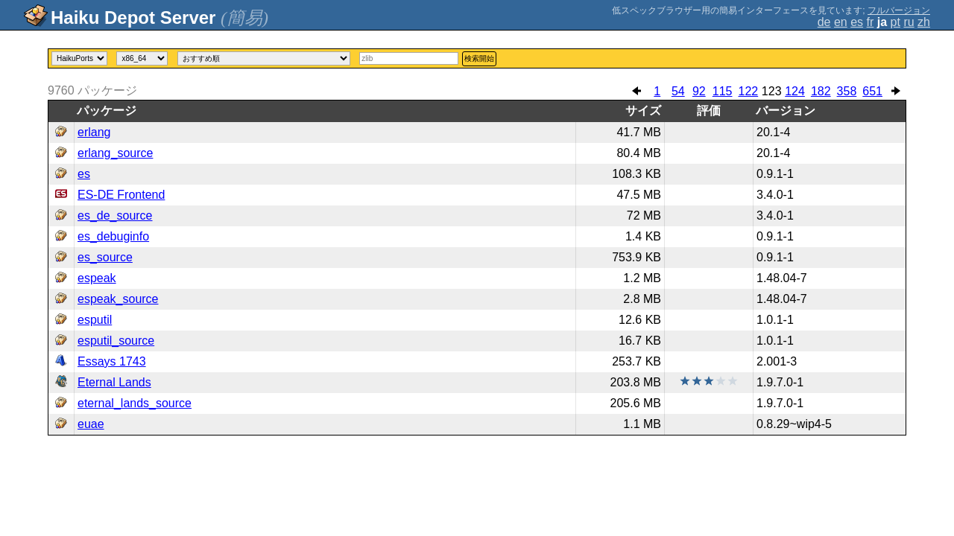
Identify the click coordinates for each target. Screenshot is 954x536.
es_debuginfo (113, 236)
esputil (95, 319)
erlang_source (115, 153)
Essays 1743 (112, 361)
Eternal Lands (114, 382)
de (824, 22)
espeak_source (118, 299)
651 (872, 91)
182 (821, 91)
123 (772, 91)
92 (699, 91)
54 (678, 91)
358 (847, 91)
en (840, 22)
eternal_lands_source (135, 403)
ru (908, 22)
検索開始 (479, 58)
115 (723, 91)
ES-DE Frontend (121, 194)
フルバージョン (899, 10)
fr (870, 22)
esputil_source (116, 340)
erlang (94, 132)
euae (91, 424)
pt (895, 22)
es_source (105, 257)
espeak (97, 278)
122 (748, 91)
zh (923, 22)
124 (795, 91)
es (856, 22)
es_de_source (115, 215)
